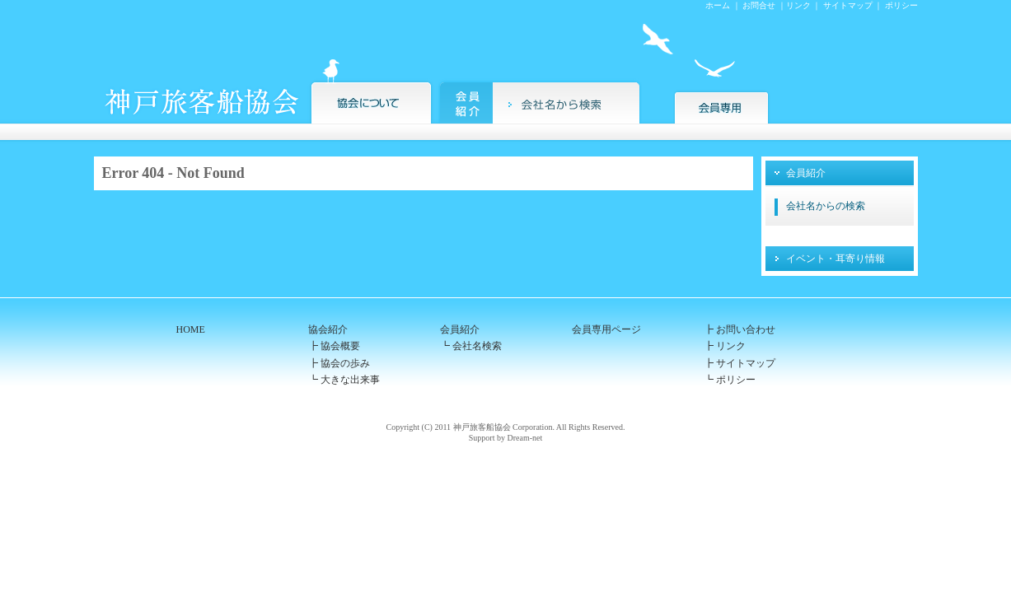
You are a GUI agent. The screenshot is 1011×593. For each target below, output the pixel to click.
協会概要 (340, 346)
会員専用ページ (606, 329)
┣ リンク (725, 346)
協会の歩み (345, 363)
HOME (190, 329)
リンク (798, 5)
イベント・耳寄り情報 (835, 258)
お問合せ (758, 5)
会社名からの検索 (825, 206)
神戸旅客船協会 (482, 427)
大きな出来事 (350, 379)
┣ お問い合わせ (739, 329)
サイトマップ (848, 5)
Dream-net (524, 437)
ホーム (717, 5)
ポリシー (901, 5)
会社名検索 (476, 346)
